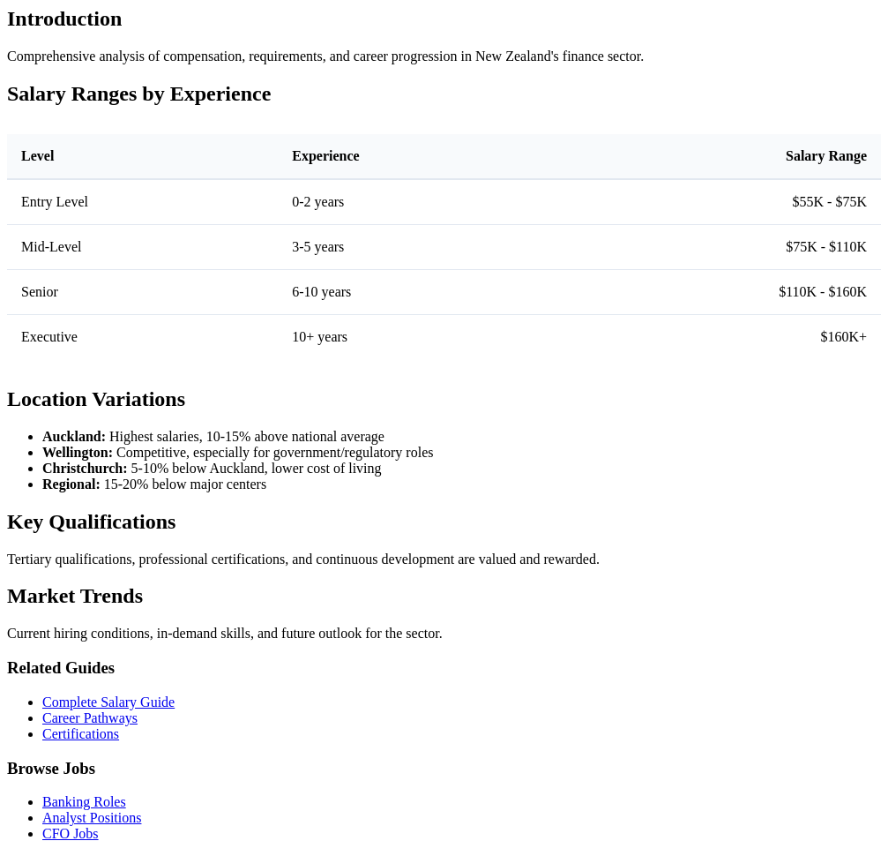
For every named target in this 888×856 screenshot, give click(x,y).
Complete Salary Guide (108, 702)
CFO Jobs (70, 833)
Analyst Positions (91, 817)
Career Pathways (90, 717)
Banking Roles (84, 801)
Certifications (80, 733)
